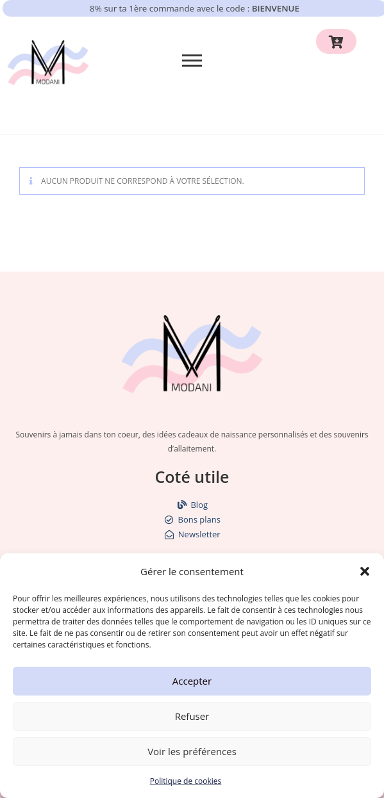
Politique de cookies (186, 781)
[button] (364, 571)
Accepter (192, 680)
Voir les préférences (192, 751)
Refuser (192, 716)
